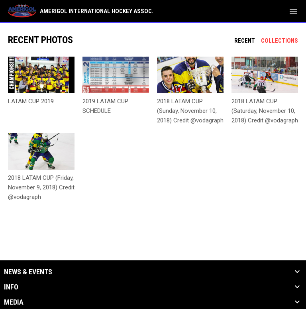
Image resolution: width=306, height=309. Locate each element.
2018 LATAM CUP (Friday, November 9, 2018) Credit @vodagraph (41, 187)
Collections (279, 40)
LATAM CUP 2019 (31, 101)
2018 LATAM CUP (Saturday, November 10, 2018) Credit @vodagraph (264, 111)
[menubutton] (293, 11)
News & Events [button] (28, 272)
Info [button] (11, 287)
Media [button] (14, 302)
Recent (244, 40)
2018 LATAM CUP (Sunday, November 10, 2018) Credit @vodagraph (190, 111)
